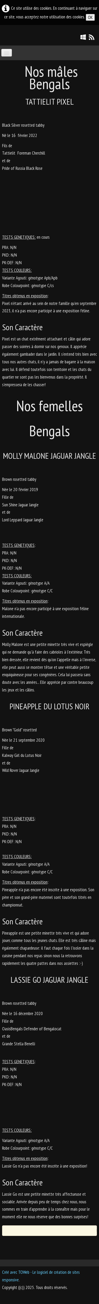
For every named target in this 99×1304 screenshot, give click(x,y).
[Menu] (6, 53)
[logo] (4, 35)
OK (90, 17)
